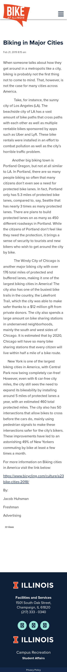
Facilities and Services (33, 597)
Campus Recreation (33, 652)
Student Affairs (33, 658)
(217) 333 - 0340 (33, 612)
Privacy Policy (33, 670)
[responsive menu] (61, 14)
